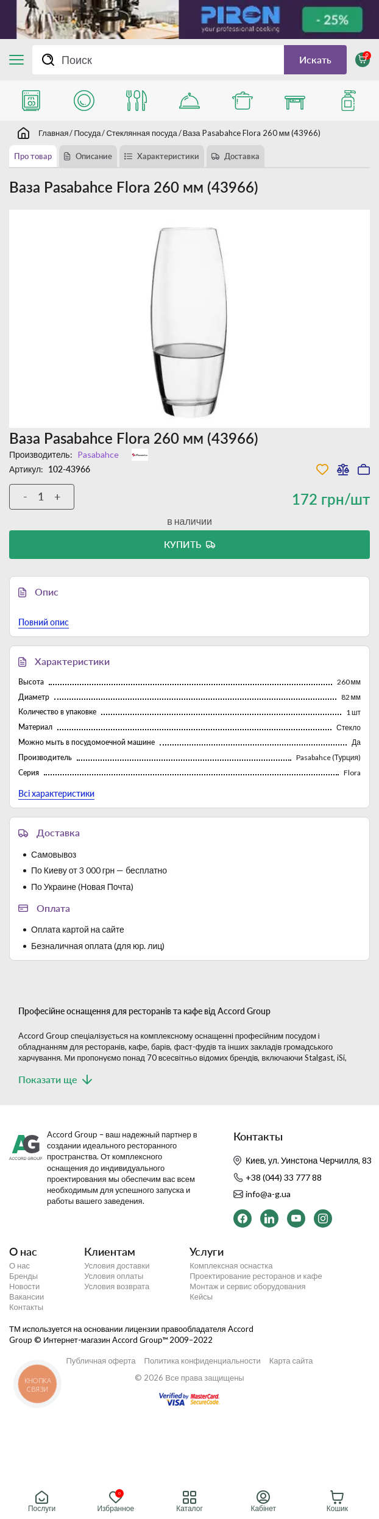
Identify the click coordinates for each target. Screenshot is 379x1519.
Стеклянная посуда (141, 133)
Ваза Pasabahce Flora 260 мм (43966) (252, 133)
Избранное (115, 1501)
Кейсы (201, 1297)
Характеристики (168, 156)
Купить (182, 544)
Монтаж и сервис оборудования (247, 1286)
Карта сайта (291, 1361)
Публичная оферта (100, 1361)
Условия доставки (116, 1266)
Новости (24, 1286)
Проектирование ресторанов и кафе (256, 1276)
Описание (94, 156)
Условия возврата (116, 1286)
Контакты (26, 1307)
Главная (53, 133)
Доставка (242, 156)
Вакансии (26, 1297)
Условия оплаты (113, 1276)
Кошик (337, 1501)
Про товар (33, 156)
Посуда (87, 133)
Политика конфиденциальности (202, 1361)
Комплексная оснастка (231, 1266)
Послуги (41, 1501)
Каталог (189, 1501)
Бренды (23, 1276)
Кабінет (263, 1501)
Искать (315, 59)
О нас (19, 1266)
